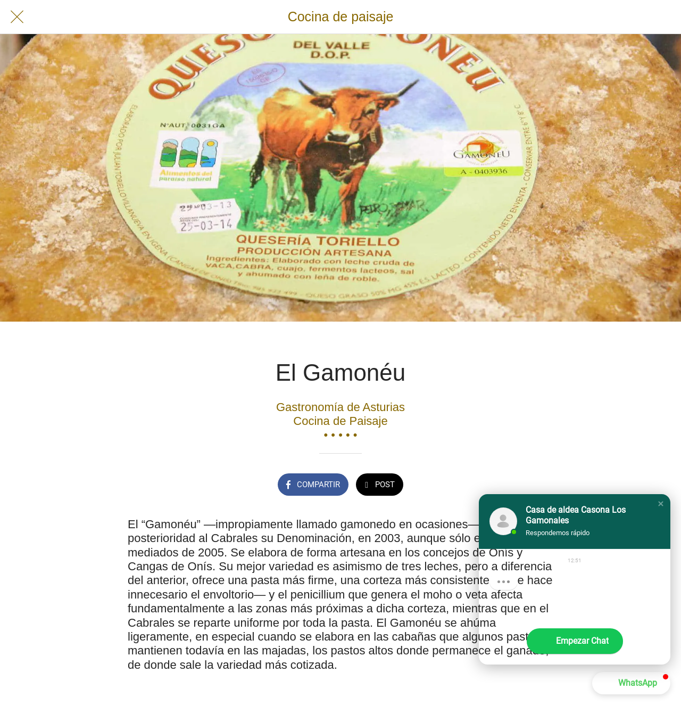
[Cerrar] (17, 17)
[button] (660, 503)
